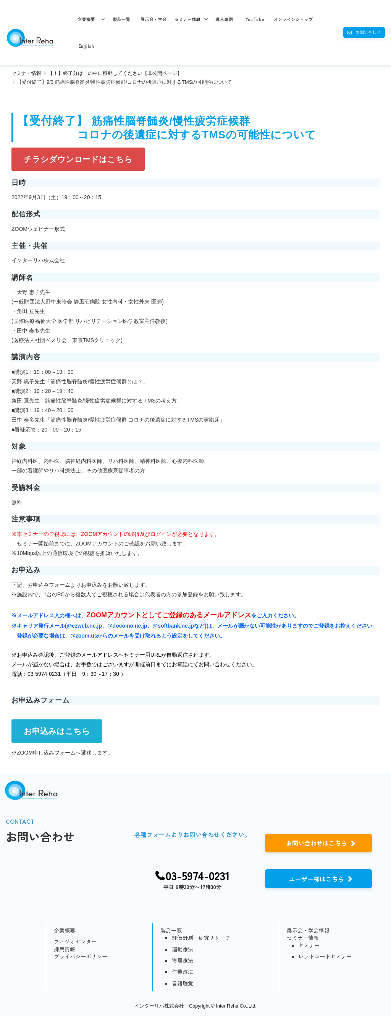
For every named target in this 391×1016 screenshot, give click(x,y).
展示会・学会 (154, 19)
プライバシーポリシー (80, 956)
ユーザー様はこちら (316, 878)
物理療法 (182, 960)
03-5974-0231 (198, 876)
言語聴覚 (182, 983)
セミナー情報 (187, 19)
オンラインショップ (293, 19)
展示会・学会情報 (308, 930)
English (86, 46)
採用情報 (64, 949)
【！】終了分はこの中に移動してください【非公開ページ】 (115, 73)
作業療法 (182, 971)
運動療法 (182, 949)
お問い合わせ (368, 32)
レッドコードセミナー (325, 956)
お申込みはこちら (57, 731)
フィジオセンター (75, 941)
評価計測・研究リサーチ (201, 937)
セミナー (309, 945)
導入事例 (224, 19)
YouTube (255, 19)
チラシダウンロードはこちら (78, 159)
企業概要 (86, 19)
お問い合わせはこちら (316, 842)
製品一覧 (121, 19)
